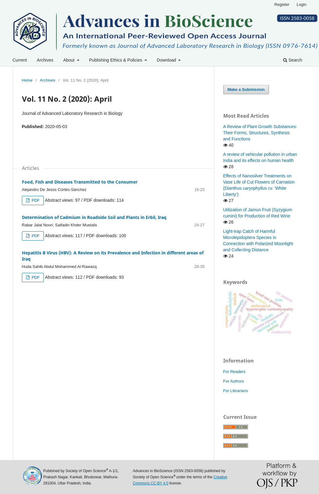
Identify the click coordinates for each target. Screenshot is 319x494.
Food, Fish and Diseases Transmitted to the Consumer (79, 182)
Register (282, 4)
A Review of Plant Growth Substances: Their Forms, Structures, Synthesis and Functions (260, 132)
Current (20, 60)
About (69, 60)
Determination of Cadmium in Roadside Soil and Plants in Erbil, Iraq (94, 217)
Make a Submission (246, 89)
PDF (35, 200)
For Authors (233, 381)
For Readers (234, 371)
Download (167, 60)
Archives (45, 60)
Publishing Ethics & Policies (116, 60)
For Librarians (235, 390)
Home (27, 80)
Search (292, 60)
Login (302, 4)
